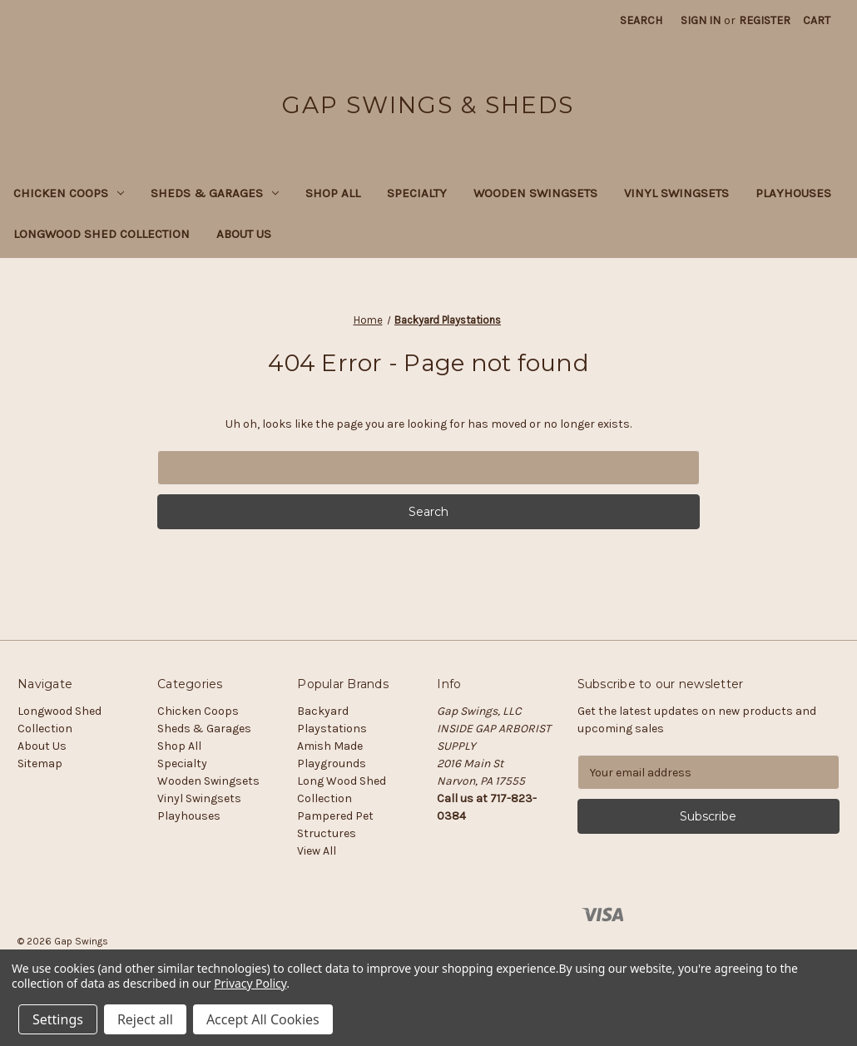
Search (641, 20)
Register (764, 20)
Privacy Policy (250, 983)
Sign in (701, 20)
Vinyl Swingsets (676, 193)
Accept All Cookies (263, 1019)
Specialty (417, 193)
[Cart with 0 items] (817, 20)
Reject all (145, 1019)
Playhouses (793, 193)
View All (316, 851)
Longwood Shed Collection (101, 233)
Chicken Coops (68, 193)
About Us (243, 233)
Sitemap (39, 763)
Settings (57, 1019)
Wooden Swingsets (535, 193)
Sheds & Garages (215, 193)
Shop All (332, 193)
